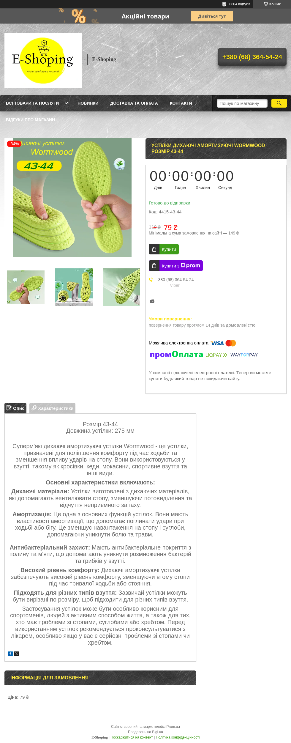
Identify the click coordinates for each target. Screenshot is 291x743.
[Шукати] (279, 103)
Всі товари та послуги (32, 103)
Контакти (181, 103)
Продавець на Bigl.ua (145, 732)
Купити (169, 249)
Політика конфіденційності (178, 737)
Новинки (88, 103)
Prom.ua (173, 727)
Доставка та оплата (134, 103)
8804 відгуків (239, 4)
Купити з (181, 265)
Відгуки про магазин (30, 119)
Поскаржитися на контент (131, 737)
